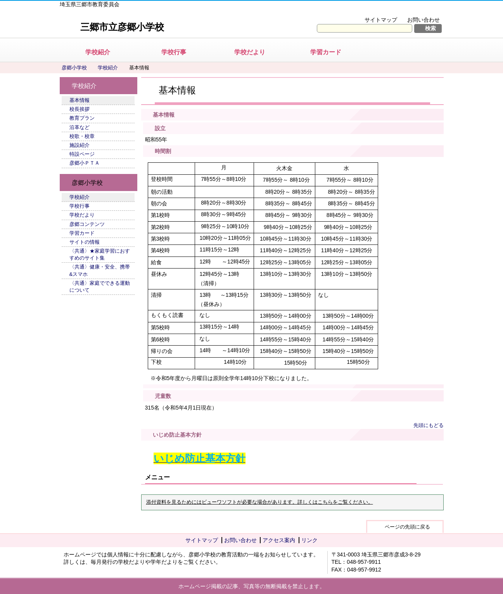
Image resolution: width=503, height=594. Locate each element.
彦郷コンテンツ (87, 224)
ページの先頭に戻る (407, 527)
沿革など (79, 127)
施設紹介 (79, 145)
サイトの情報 (84, 242)
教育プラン (82, 118)
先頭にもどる (428, 425)
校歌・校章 (82, 136)
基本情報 (79, 100)
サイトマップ (381, 20)
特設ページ (82, 154)
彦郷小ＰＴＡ (84, 163)
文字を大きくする (365, 10)
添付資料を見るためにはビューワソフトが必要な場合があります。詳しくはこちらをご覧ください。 (259, 502)
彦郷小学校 (74, 68)
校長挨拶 (79, 109)
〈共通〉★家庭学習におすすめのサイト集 (99, 254)
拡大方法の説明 (418, 10)
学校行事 (173, 52)
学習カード (325, 52)
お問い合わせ (423, 20)
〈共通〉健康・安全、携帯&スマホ (99, 270)
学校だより (249, 52)
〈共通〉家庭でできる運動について (99, 286)
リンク (309, 540)
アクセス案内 (279, 540)
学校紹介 (97, 52)
